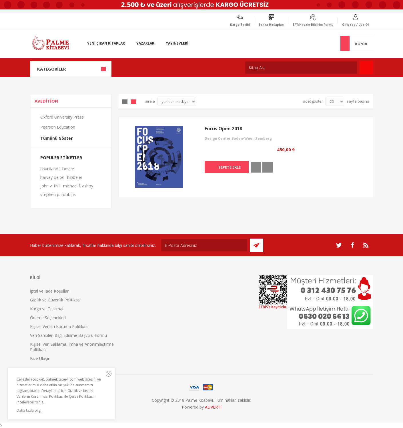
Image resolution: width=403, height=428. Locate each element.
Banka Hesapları (271, 25)
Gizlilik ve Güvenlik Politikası (55, 300)
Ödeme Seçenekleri (48, 317)
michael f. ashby (78, 186)
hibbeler (74, 177)
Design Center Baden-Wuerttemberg (238, 138)
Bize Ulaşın (40, 358)
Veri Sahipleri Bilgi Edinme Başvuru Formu (68, 335)
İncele (256, 167)
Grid (124, 101)
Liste (133, 101)
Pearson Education (57, 127)
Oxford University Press (62, 117)
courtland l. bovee (57, 168)
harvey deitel (52, 177)
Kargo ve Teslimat (47, 308)
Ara (366, 67)
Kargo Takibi (240, 25)
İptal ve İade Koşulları (49, 291)
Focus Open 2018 (223, 128)
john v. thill (50, 186)
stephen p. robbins (58, 194)
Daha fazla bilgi (29, 410)
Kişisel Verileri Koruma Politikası (59, 326)
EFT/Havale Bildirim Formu (313, 25)
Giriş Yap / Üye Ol (355, 25)
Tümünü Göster (56, 138)
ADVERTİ (213, 407)
